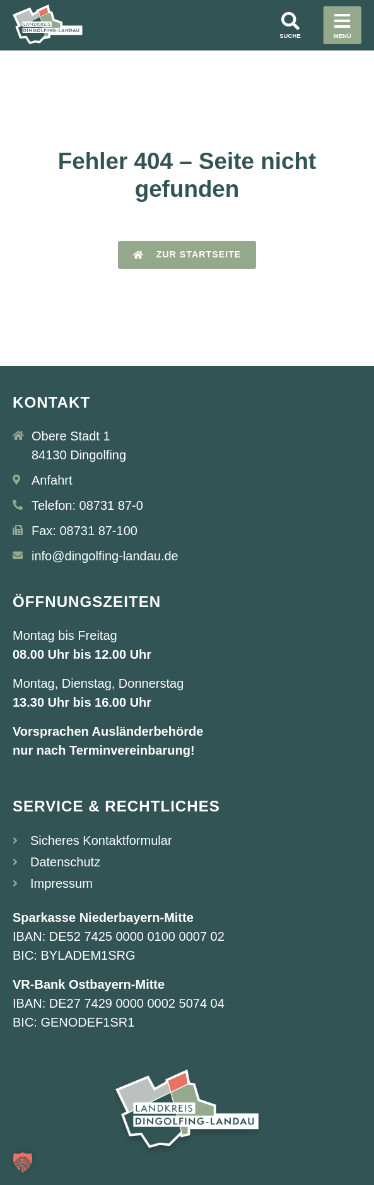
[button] (22, 1162)
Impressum (61, 883)
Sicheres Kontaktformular (101, 840)
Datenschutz (65, 862)
